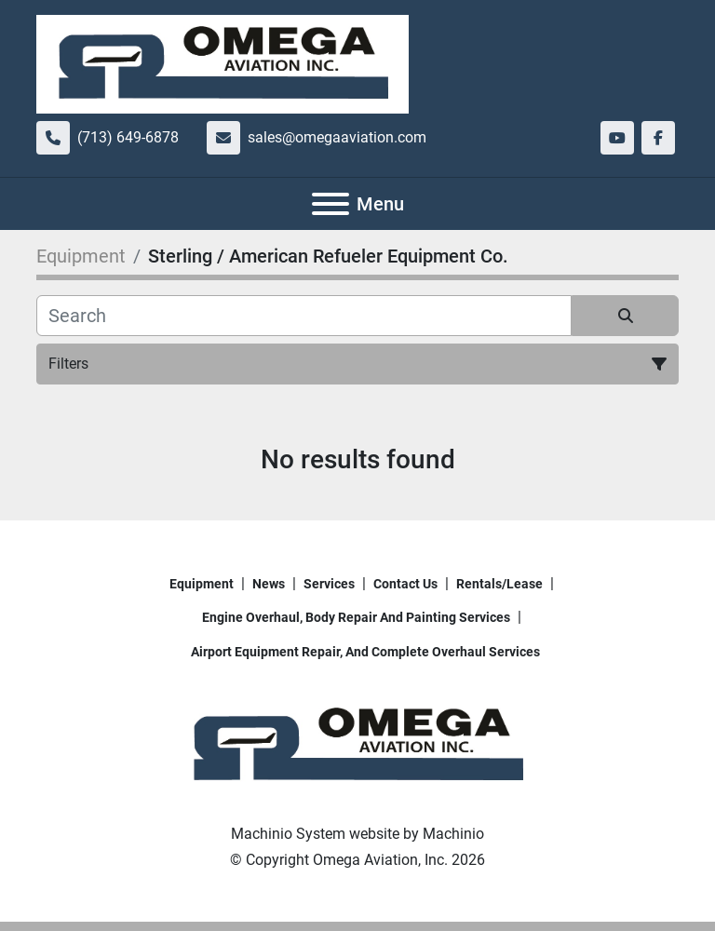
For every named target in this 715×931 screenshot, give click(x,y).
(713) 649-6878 (128, 137)
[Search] (304, 315)
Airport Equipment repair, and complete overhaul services (365, 651)
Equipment (201, 583)
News (268, 583)
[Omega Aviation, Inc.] (357, 744)
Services (329, 583)
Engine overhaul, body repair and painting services (356, 617)
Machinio (453, 834)
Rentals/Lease (499, 583)
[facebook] (658, 138)
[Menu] (330, 204)
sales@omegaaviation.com (337, 137)
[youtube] (617, 138)
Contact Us (405, 583)
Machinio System (288, 834)
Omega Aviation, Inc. (380, 860)
